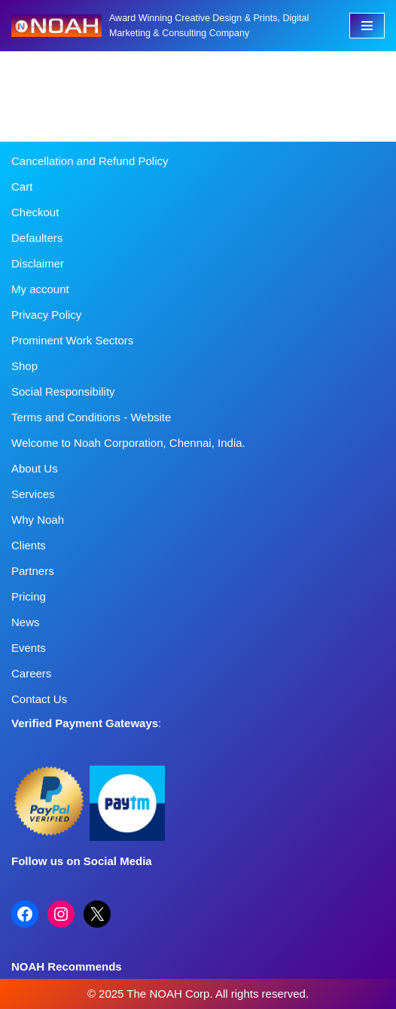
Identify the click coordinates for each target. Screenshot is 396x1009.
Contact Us (39, 699)
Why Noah (37, 519)
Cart (21, 186)
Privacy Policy (46, 314)
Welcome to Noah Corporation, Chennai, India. (128, 442)
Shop (24, 365)
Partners (32, 570)
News (25, 622)
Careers (31, 673)
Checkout (35, 212)
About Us (34, 468)
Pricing (28, 596)
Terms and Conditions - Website (91, 417)
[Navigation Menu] (367, 25)
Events (28, 647)
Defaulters (36, 237)
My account (40, 289)
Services (33, 494)
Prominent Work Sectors (72, 340)
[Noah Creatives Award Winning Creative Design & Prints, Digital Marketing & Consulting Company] (169, 26)
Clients (28, 545)
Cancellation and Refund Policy (89, 160)
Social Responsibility (63, 391)
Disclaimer (37, 263)
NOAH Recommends (66, 966)
